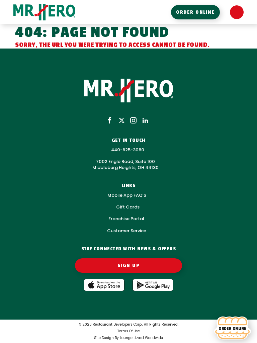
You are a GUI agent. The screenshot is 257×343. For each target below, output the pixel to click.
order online (195, 12)
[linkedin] (145, 121)
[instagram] (133, 121)
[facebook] (109, 121)
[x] (121, 121)
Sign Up (128, 265)
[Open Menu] (237, 12)
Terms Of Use (128, 331)
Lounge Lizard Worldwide (141, 337)
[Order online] (232, 328)
